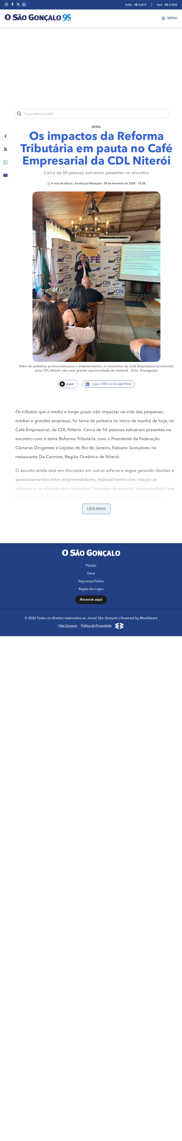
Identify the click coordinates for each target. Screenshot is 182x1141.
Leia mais (96, 509)
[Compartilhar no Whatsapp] (5, 162)
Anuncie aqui (91, 600)
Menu (169, 18)
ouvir (66, 384)
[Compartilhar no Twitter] (5, 149)
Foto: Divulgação (144, 370)
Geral (96, 127)
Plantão (91, 565)
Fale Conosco (68, 625)
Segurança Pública (91, 581)
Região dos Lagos (91, 589)
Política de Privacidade (96, 625)
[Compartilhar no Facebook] (5, 136)
